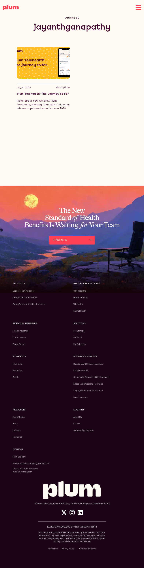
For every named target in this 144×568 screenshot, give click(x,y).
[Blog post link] (43, 79)
